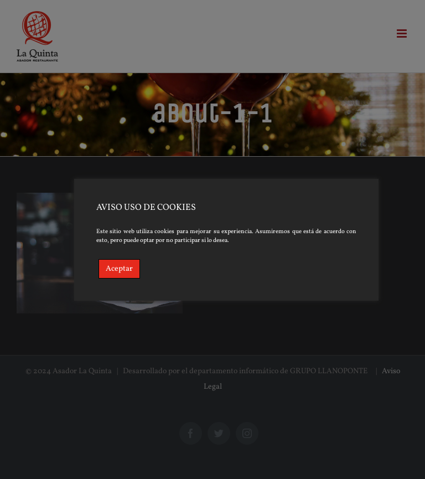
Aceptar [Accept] (119, 269)
